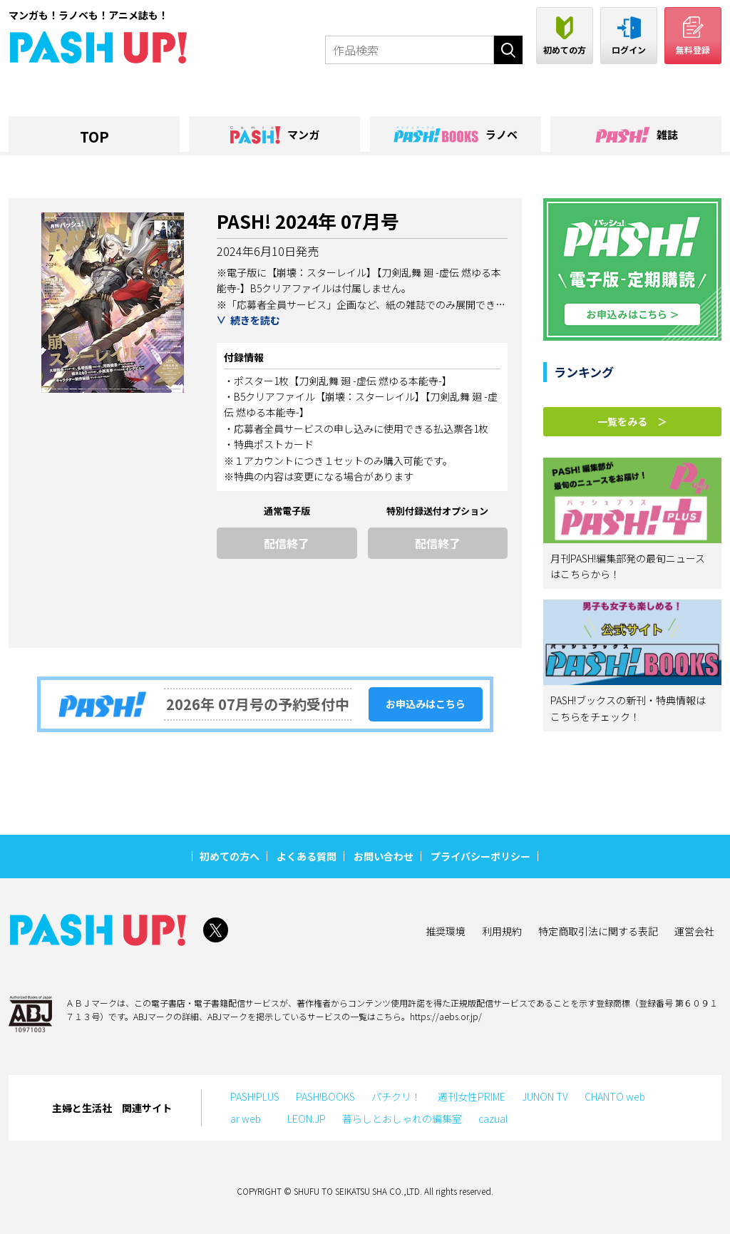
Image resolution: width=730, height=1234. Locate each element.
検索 (508, 50)
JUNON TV (545, 1096)
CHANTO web (615, 1096)
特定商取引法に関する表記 (598, 931)
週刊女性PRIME (471, 1096)
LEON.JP (306, 1118)
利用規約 (502, 931)
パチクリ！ (396, 1096)
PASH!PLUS (254, 1096)
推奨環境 (446, 931)
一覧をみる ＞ (632, 421)
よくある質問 (306, 856)
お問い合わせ (383, 856)
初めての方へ (229, 856)
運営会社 (694, 931)
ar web (250, 1118)
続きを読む (255, 320)
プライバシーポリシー (480, 856)
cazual (493, 1118)
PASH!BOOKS (325, 1096)
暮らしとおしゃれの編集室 (402, 1118)
